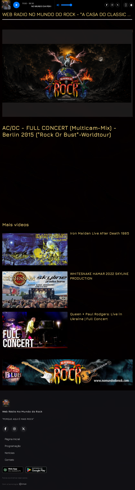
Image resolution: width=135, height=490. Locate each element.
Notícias (9, 452)
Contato (9, 459)
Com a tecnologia (14, 484)
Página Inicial (12, 439)
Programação (13, 445)
